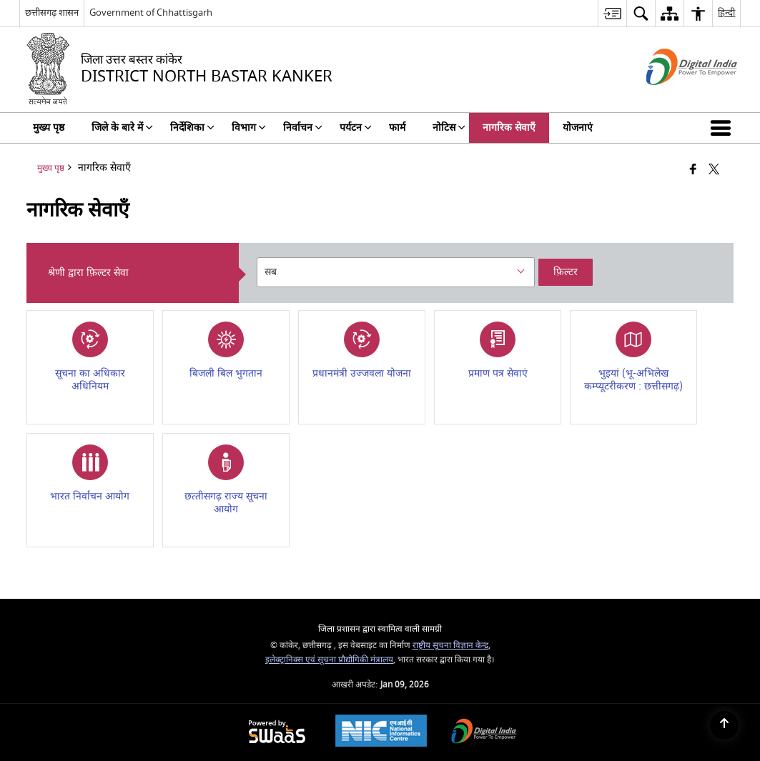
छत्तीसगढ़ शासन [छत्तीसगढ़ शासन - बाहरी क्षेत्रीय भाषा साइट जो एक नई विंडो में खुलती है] (52, 12)
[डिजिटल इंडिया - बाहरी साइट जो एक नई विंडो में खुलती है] (674, 97)
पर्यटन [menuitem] (356, 127)
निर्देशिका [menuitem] (192, 127)
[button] (723, 128)
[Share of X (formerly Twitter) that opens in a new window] (714, 170)
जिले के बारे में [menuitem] (122, 127)
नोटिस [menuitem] (449, 127)
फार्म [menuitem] (397, 127)
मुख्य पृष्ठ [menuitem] (48, 127)
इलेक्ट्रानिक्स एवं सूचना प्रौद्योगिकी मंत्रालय (329, 660)
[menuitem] (612, 13)
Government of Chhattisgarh (150, 12)
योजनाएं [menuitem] (578, 127)
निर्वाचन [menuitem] (302, 127)
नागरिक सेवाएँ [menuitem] (509, 127)
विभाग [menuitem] (249, 127)
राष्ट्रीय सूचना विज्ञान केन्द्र (450, 646)
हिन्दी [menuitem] (726, 12)
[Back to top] (724, 725)
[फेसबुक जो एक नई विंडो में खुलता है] (693, 170)
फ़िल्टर (565, 271)
